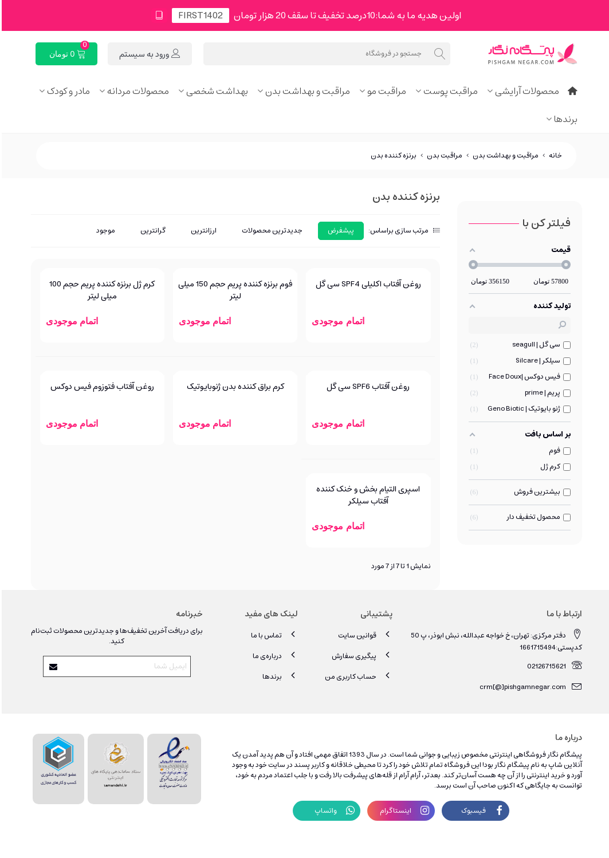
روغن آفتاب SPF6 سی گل (366, 387)
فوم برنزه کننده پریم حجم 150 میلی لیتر (233, 290)
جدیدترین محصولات (270, 231)
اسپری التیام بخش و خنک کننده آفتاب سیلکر (366, 495)
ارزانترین (202, 231)
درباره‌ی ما (273, 655)
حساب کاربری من (357, 676)
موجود (104, 231)
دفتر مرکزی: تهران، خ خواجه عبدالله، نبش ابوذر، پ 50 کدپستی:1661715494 (494, 640)
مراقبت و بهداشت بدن (306, 91)
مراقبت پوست (449, 91)
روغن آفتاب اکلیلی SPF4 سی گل (366, 284)
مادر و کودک (66, 91)
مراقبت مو (385, 91)
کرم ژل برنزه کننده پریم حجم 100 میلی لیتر (100, 290)
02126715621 (552, 666)
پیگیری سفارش (360, 655)
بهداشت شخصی (215, 91)
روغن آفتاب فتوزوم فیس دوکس (100, 387)
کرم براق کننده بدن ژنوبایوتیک (233, 387)
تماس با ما (272, 635)
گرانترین (151, 231)
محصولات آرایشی (525, 91)
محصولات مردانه (136, 91)
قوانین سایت (363, 635)
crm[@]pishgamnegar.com (529, 686)
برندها (564, 119)
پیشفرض (339, 231)
